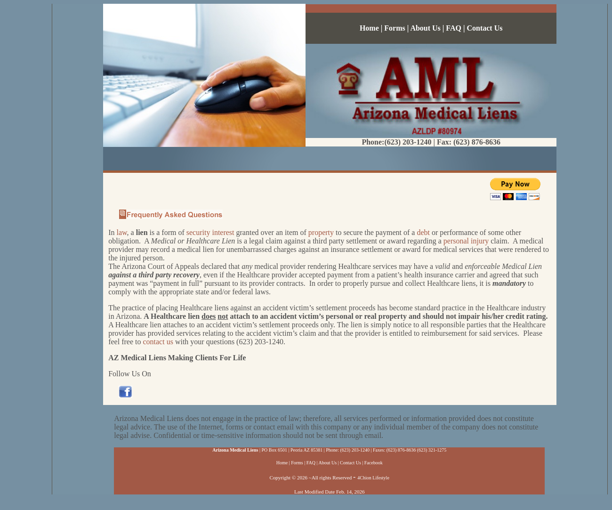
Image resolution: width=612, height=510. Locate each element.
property (321, 232)
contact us (158, 342)
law (122, 232)
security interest (210, 232)
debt (423, 232)
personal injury (466, 241)
